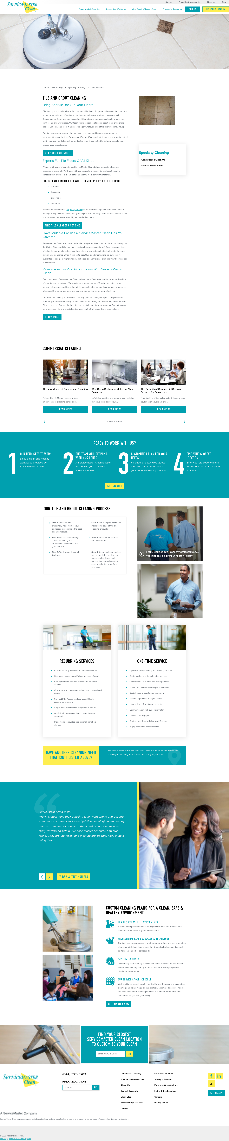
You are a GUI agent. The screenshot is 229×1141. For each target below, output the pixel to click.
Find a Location (74, 1081)
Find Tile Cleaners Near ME (62, 225)
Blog (224, 2)
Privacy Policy (161, 1103)
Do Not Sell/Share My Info (20, 1139)
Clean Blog (126, 1097)
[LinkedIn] (219, 1076)
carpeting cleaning (75, 209)
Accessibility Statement (132, 1103)
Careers (168, 2)
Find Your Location (215, 9)
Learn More (52, 317)
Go (129, 1054)
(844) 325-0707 (74, 1074)
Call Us (192, 9)
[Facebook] (211, 1076)
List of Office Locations (165, 1091)
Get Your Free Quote (58, 153)
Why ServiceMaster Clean (144, 9)
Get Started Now (118, 1004)
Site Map (4, 1139)
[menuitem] (89, 9)
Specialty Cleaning (76, 88)
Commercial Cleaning (89, 9)
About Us (211, 2)
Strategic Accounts (172, 9)
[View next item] (49, 876)
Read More (65, 409)
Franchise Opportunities (190, 2)
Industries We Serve (116, 9)
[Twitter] (211, 1083)
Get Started (114, 486)
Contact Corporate (129, 1091)
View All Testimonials (73, 876)
